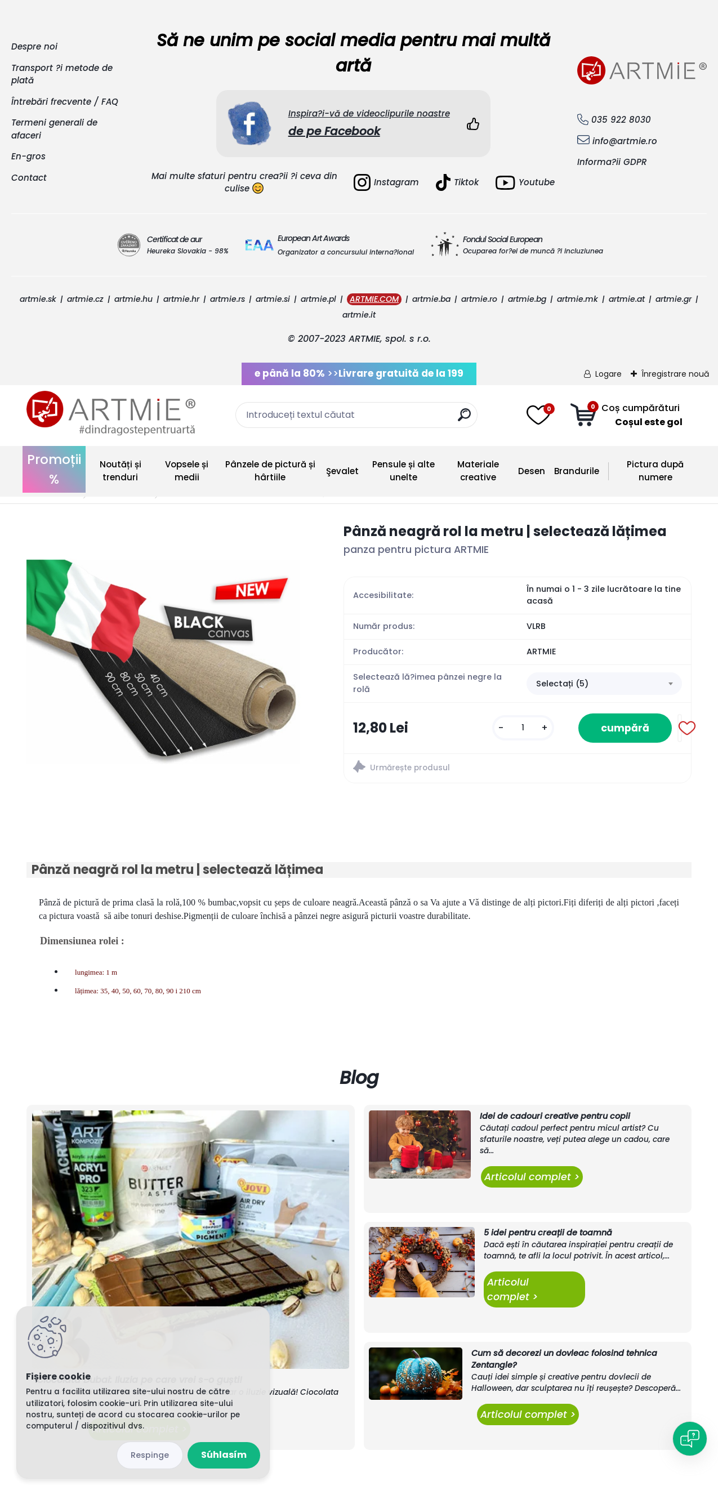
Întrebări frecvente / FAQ (64, 102)
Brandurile (576, 471)
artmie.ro (479, 299)
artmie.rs (227, 299)
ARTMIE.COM (374, 299)
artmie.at (627, 299)
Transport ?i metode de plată (62, 74)
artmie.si (273, 299)
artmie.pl (318, 299)
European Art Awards (313, 238)
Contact (29, 178)
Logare (608, 374)
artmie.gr (673, 299)
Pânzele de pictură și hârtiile (270, 470)
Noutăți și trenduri (120, 470)
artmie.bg (527, 299)
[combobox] (604, 683)
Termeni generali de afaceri (54, 129)
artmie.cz (85, 299)
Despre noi (34, 46)
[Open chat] (690, 1439)
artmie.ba (431, 299)
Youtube (525, 183)
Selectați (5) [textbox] (562, 683)
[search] (464, 419)
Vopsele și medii (186, 470)
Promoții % (54, 469)
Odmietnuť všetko (150, 1455)
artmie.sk (38, 299)
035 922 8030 (621, 120)
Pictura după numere (655, 470)
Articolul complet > (531, 1177)
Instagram (386, 182)
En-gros (28, 156)
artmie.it (359, 314)
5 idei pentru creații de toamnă (548, 1232)
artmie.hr (181, 299)
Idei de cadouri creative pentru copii (555, 1116)
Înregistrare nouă (675, 374)
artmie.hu (133, 299)
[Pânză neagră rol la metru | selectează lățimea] (166, 661)
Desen (531, 471)
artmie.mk (577, 299)
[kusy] (523, 727)
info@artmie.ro (624, 141)
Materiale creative (478, 470)
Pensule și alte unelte (403, 470)
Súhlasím (224, 1454)
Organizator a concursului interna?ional (346, 252)
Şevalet (342, 471)
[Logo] (110, 413)
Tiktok (457, 182)
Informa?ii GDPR (611, 162)
